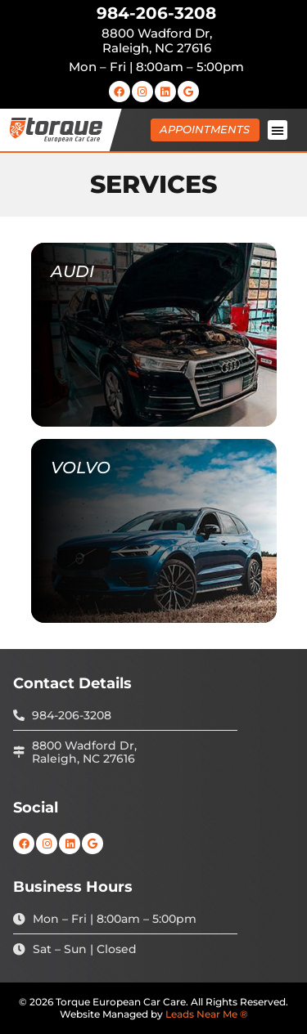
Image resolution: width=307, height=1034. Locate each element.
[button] (277, 130)
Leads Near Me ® (206, 1014)
